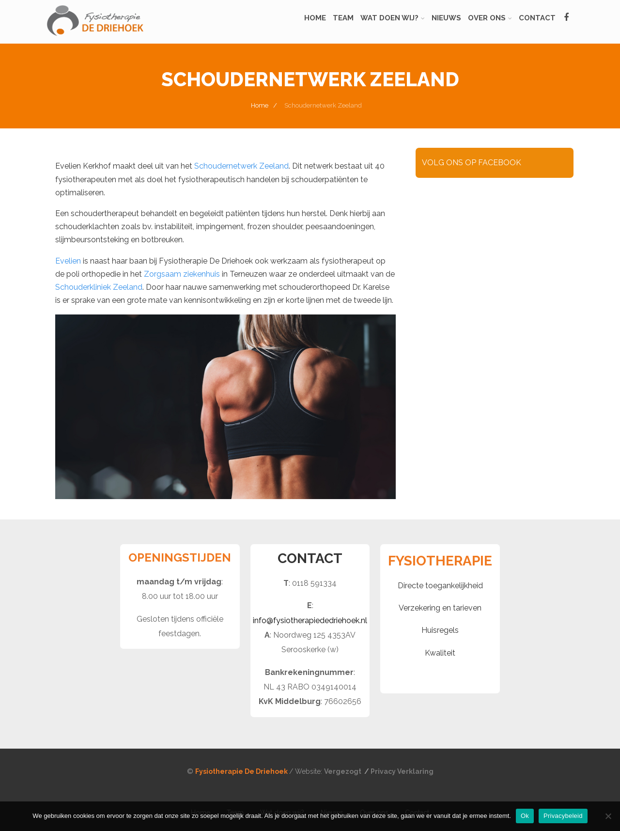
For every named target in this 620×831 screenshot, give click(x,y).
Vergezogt (343, 771)
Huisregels (440, 630)
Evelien (68, 261)
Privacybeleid (563, 815)
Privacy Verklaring (402, 771)
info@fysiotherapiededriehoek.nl (310, 620)
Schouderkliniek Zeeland (98, 287)
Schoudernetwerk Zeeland (241, 166)
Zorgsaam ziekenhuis (182, 274)
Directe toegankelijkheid (440, 585)
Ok (525, 815)
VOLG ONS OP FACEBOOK (471, 162)
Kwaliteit (440, 653)
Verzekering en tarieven (440, 607)
